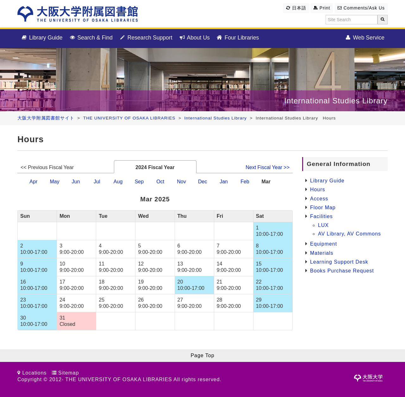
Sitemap (68, 373)
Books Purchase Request (342, 270)
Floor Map (323, 207)
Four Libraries (237, 37)
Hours (317, 189)
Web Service (364, 37)
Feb (244, 181)
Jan (224, 181)
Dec (202, 181)
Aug (118, 181)
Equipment (323, 244)
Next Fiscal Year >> (268, 167)
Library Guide (42, 37)
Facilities (321, 216)
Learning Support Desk (339, 262)
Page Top (202, 355)
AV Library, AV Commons (349, 233)
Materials (321, 253)
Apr (33, 181)
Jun (76, 181)
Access (319, 198)
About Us (194, 37)
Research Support (145, 37)
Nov (181, 181)
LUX (323, 225)
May (54, 181)
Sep (139, 181)
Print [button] (322, 7)
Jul (97, 181)
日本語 (296, 7)
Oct (160, 181)
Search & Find (91, 37)
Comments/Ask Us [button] (361, 7)
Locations (34, 373)
